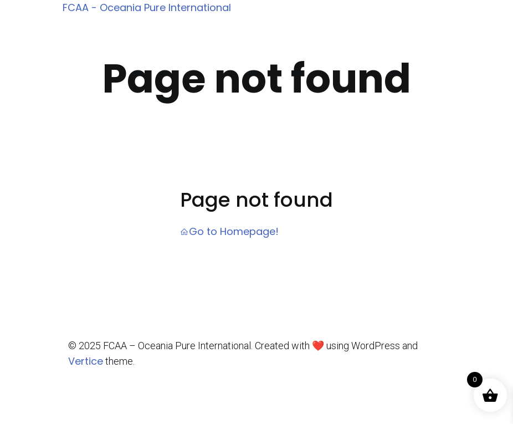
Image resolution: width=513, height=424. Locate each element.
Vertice (85, 361)
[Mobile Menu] (451, 8)
